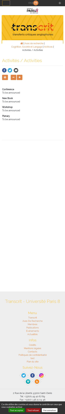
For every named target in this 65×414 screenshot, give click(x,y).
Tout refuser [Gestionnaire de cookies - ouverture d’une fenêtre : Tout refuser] (33, 410)
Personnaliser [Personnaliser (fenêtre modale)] (49, 410)
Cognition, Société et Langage (26, 46)
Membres (32, 324)
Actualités (32, 334)
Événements (32, 331)
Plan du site (32, 361)
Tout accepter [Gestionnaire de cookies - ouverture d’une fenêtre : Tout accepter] (16, 410)
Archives (48, 46)
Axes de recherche (34, 43)
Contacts (32, 351)
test (33, 358)
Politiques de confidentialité (32, 355)
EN (30, 3)
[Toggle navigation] (6, 3)
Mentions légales (32, 348)
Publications (32, 327)
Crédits (32, 345)
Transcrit (32, 317)
